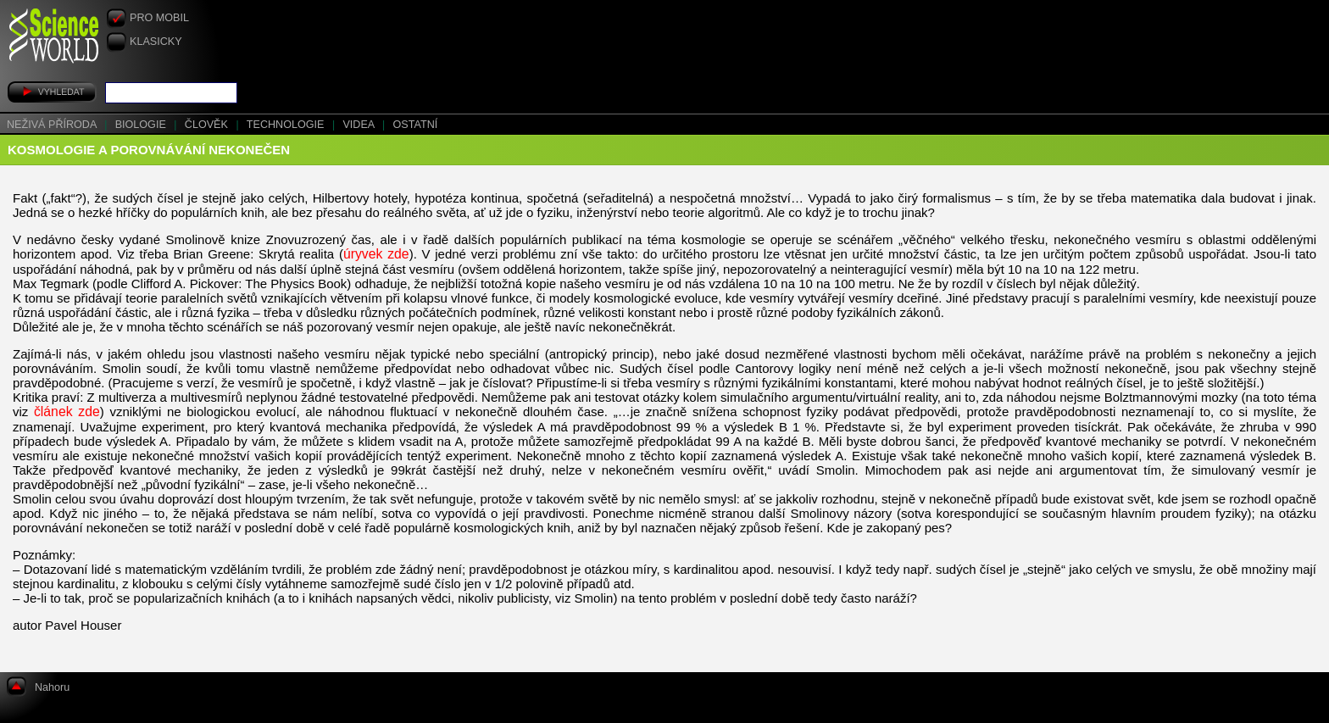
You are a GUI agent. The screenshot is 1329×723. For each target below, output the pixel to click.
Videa (359, 125)
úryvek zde (376, 254)
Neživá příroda (53, 125)
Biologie (142, 125)
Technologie (287, 125)
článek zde (67, 411)
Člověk (208, 125)
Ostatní (415, 125)
